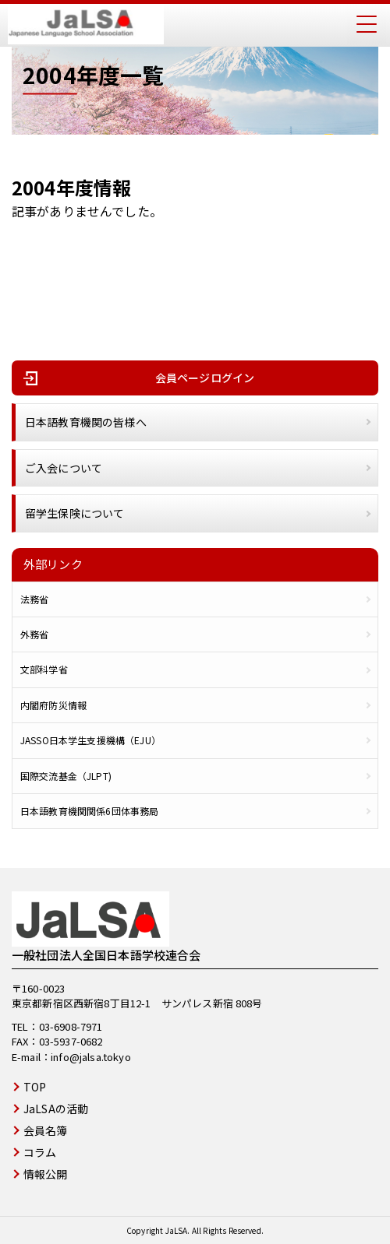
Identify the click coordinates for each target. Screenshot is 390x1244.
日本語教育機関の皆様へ (86, 422)
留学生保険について (74, 513)
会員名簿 (45, 1130)
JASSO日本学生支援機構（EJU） (90, 740)
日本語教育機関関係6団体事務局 (89, 811)
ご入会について (63, 468)
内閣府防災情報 (53, 705)
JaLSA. (177, 1230)
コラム (39, 1152)
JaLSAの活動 (55, 1108)
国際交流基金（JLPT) (66, 776)
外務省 (34, 634)
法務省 (34, 599)
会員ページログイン (204, 377)
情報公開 (45, 1174)
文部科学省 (44, 669)
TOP (34, 1087)
